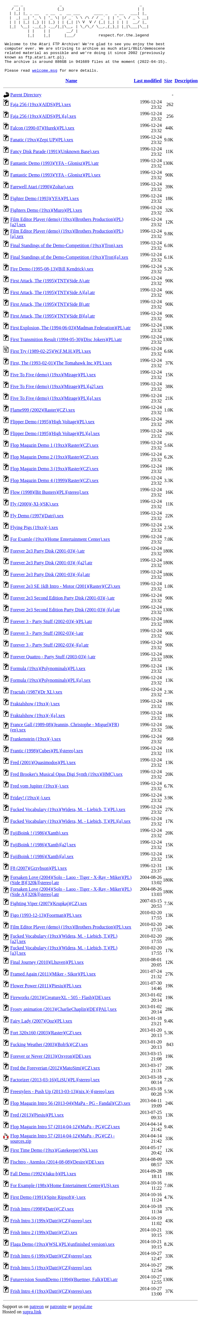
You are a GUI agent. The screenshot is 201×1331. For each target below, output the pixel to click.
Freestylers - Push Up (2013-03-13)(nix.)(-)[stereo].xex (62, 1105)
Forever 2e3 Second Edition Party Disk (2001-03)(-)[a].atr (65, 623)
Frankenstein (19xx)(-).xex (35, 753)
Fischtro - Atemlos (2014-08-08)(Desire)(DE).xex (57, 1176)
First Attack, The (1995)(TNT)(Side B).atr (50, 318)
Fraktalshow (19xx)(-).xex (35, 717)
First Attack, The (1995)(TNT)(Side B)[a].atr (52, 330)
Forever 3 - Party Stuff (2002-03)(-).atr (46, 647)
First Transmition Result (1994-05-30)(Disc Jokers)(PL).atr (66, 353)
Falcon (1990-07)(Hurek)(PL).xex (42, 142)
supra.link (32, 1325)
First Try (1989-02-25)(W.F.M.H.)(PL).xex (50, 365)
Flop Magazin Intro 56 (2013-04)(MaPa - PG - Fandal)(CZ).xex (70, 1117)
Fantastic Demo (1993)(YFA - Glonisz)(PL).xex (55, 189)
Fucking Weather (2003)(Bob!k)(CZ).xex (49, 1058)
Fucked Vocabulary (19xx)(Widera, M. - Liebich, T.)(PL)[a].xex (70, 835)
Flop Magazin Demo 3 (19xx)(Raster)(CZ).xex (54, 482)
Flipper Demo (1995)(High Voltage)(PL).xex (52, 435)
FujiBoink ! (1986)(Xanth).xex (39, 847)
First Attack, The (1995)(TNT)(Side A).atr (50, 294)
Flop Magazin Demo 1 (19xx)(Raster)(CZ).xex (54, 459)
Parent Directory (25, 108)
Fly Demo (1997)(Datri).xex (37, 529)
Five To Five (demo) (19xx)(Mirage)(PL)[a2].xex (56, 400)
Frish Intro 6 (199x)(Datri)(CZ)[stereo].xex (51, 1270)
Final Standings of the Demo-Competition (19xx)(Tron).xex (66, 259)
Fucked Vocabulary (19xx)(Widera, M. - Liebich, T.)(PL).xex (67, 823)
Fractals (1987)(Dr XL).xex (36, 706)
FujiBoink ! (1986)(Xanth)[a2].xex (43, 858)
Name (71, 94)
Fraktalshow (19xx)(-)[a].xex (37, 729)
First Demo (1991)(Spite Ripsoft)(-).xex (48, 1211)
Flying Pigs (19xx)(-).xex (34, 541)
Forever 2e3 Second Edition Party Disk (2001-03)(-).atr (62, 612)
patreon (37, 1320)
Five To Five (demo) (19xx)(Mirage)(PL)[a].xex (55, 412)
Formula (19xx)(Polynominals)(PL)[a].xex (50, 694)
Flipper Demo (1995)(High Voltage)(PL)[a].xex (55, 447)
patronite (58, 1320)
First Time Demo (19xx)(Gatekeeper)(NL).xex (54, 1164)
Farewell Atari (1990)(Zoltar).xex (41, 200)
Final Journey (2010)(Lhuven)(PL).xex (47, 976)
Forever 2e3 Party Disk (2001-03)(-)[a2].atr (51, 576)
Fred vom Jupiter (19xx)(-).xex (39, 800)
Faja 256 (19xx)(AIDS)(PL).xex (40, 118)
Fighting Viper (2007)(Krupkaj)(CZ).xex (48, 917)
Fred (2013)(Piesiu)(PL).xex (37, 1129)
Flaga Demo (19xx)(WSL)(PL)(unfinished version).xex (62, 1258)
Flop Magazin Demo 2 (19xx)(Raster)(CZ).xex (54, 471)
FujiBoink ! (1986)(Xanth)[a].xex (42, 870)
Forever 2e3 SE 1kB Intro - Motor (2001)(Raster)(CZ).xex (65, 600)
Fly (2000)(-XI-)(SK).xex (34, 518)
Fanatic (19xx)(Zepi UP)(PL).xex (41, 153)
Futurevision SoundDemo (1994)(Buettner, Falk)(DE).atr (64, 1293)
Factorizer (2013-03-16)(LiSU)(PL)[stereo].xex (55, 1093)
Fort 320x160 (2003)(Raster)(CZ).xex (46, 1046)
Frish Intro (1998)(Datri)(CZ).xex (42, 1223)
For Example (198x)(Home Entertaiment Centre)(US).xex (64, 1199)
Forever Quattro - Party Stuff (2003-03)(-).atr (52, 670)
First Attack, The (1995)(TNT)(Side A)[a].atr (52, 306)
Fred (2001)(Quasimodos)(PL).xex (43, 776)
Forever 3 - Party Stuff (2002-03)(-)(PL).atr (51, 635)
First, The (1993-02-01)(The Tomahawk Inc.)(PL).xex (61, 377)
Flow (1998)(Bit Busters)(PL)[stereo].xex (49, 506)
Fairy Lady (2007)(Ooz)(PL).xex (41, 1035)
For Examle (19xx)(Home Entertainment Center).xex (60, 553)
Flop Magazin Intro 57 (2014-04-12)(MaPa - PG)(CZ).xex (65, 1140)
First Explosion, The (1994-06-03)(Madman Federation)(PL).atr (70, 341)
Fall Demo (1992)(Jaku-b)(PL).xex (43, 1187)
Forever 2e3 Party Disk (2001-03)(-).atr (47, 565)
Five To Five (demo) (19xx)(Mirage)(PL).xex (53, 388)
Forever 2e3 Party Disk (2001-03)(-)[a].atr (50, 588)
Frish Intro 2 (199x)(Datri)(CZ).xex (43, 1246)
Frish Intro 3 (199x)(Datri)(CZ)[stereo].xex (51, 1234)
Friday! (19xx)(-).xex (30, 811)
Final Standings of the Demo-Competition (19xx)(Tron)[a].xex (69, 271)
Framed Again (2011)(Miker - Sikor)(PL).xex (53, 988)
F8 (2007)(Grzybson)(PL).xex (38, 882)
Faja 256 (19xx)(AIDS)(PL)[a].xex (43, 130)
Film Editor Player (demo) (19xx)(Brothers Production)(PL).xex (70, 941)
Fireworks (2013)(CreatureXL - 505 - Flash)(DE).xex (60, 1011)
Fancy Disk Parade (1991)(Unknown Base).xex (54, 165)
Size (168, 94)
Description (186, 94)
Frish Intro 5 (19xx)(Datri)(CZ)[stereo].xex (51, 1281)
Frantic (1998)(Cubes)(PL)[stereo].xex (46, 764)
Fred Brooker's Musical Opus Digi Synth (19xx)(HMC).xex (66, 788)
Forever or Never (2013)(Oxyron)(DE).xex (50, 1070)
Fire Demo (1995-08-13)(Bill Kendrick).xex (51, 283)
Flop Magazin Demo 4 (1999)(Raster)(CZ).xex (54, 494)
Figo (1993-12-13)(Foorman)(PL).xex (46, 929)
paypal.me (82, 1320)
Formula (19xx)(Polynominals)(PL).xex (47, 682)
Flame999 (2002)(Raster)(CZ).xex (42, 424)
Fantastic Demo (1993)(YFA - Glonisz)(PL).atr (54, 177)
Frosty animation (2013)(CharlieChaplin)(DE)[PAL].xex (63, 1023)
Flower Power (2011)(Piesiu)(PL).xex (45, 999)
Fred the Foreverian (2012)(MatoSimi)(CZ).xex (55, 1082)
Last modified (148, 94)
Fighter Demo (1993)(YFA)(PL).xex (44, 212)
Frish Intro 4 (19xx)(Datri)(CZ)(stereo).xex (51, 1305)
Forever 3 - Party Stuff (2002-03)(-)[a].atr (49, 659)
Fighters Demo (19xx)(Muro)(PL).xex (46, 224)
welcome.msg (44, 84)
